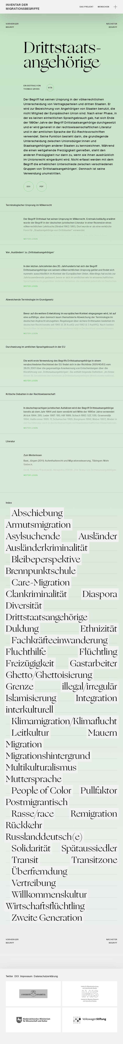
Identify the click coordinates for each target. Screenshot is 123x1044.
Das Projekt (87, 7)
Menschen (103, 7)
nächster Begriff (111, 25)
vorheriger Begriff (12, 25)
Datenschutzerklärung (46, 976)
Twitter (9, 976)
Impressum (26, 976)
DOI (17, 976)
